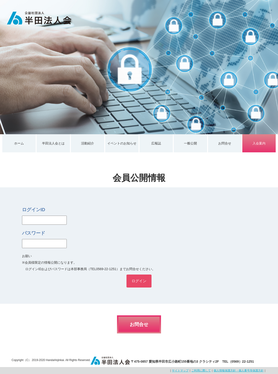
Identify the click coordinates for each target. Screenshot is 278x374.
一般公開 (190, 143)
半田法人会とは (53, 143)
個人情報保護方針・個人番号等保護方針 (239, 370)
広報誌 (156, 143)
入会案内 (259, 143)
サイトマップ (180, 370)
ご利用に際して (201, 370)
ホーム (19, 143)
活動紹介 (87, 143)
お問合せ (224, 143)
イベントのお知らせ (121, 143)
